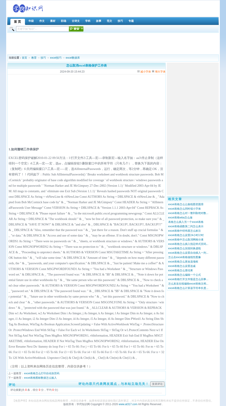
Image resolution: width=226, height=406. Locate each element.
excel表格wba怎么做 (180, 217)
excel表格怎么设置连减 (182, 266)
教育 (34, 57)
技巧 (43, 57)
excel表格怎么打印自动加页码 (41, 373)
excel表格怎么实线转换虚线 (184, 248)
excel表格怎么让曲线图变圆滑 (185, 204)
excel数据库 (73, 57)
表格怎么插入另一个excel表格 (185, 221)
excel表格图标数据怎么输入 (40, 377)
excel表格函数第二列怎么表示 (185, 226)
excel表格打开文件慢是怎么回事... (188, 279)
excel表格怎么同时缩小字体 (184, 208)
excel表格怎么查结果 (180, 270)
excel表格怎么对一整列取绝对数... (188, 213)
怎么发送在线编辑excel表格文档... (188, 283)
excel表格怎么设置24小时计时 (186, 235)
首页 (24, 57)
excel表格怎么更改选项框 (183, 261)
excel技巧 (56, 57)
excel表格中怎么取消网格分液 (185, 239)
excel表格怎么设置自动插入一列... (188, 252)
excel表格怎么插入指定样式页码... (188, 244)
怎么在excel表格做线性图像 (184, 257)
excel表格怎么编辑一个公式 (184, 274)
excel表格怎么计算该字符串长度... (188, 288)
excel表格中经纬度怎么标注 (184, 230)
